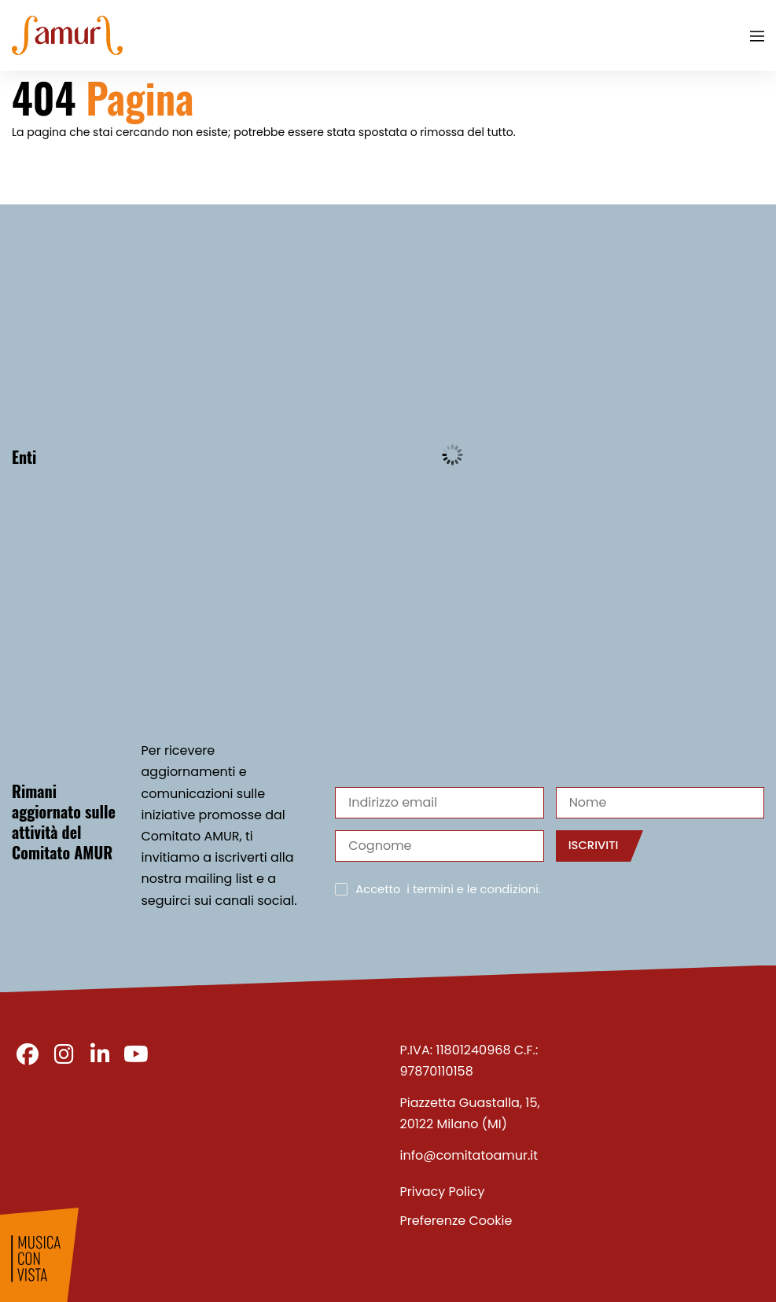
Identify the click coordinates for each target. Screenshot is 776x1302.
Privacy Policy (442, 1191)
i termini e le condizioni (472, 889)
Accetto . (448, 889)
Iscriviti (593, 845)
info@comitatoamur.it (469, 1155)
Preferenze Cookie (456, 1221)
